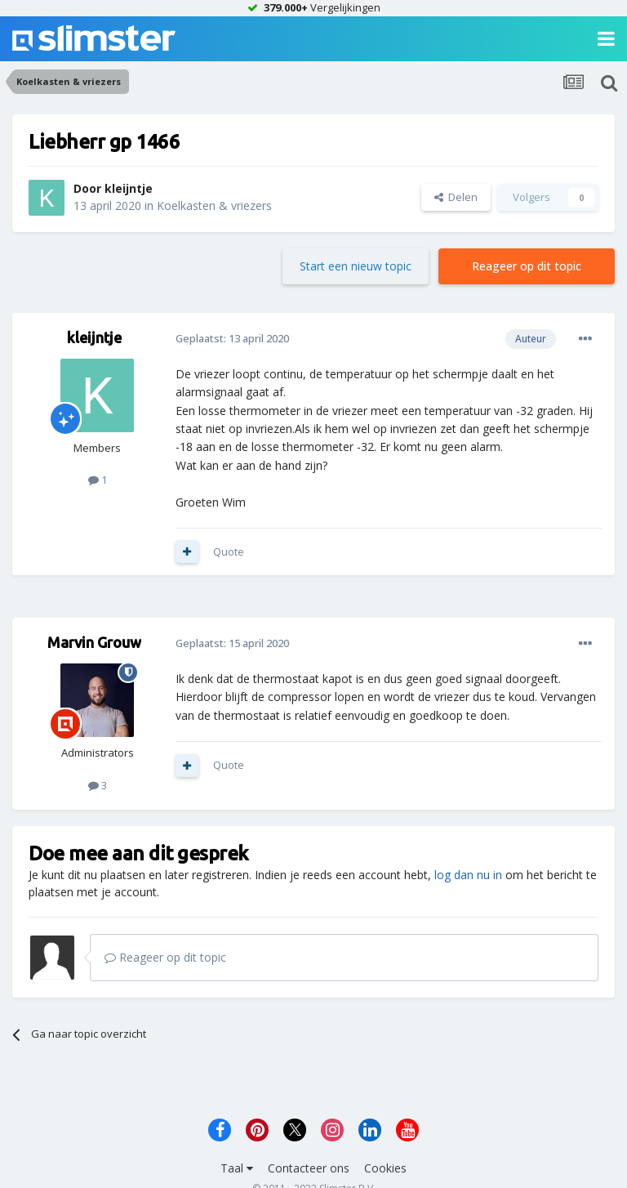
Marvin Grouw (94, 642)
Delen (456, 197)
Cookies (385, 1168)
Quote (228, 551)
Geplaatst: (232, 338)
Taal (236, 1168)
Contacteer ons (308, 1168)
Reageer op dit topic (526, 266)
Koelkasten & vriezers (214, 205)
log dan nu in (468, 874)
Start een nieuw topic (355, 266)
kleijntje (128, 188)
